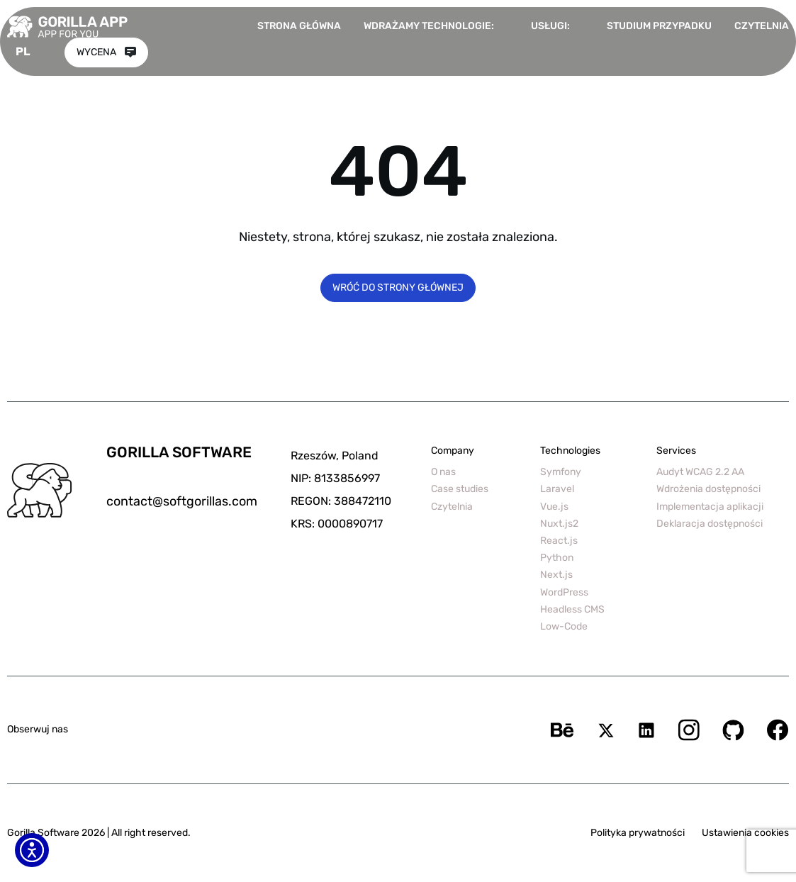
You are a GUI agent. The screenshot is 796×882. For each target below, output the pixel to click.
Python (556, 558)
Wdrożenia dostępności (708, 489)
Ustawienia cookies (745, 833)
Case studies (459, 489)
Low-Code (564, 626)
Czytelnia (761, 26)
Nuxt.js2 (559, 524)
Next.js (556, 575)
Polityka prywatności (637, 833)
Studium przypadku (659, 26)
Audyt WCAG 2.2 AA (700, 472)
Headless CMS (572, 609)
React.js (559, 541)
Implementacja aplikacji (709, 507)
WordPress (564, 592)
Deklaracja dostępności (709, 524)
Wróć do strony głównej (398, 287)
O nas (443, 472)
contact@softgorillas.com (181, 501)
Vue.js (554, 507)
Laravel (557, 489)
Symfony (560, 472)
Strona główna (299, 26)
